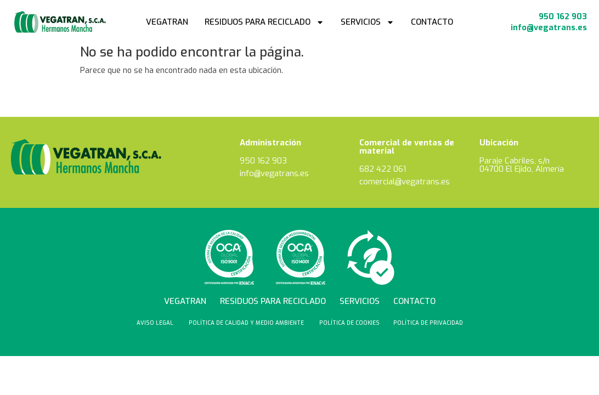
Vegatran (167, 21)
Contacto (432, 21)
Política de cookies (349, 322)
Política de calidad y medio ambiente (247, 322)
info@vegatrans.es (547, 27)
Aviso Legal (156, 322)
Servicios (367, 22)
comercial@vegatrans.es (405, 181)
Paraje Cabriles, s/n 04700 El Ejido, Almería (521, 164)
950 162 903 (561, 16)
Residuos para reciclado (264, 22)
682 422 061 (382, 168)
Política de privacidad (428, 322)
